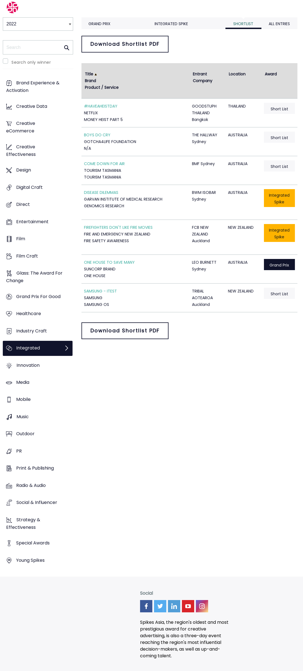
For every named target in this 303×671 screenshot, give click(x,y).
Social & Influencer (36, 502)
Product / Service (102, 87)
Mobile (23, 399)
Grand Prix (99, 24)
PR (19, 451)
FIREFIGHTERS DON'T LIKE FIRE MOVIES (118, 227)
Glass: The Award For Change (34, 277)
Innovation (28, 365)
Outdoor (25, 434)
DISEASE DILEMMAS (101, 192)
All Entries (279, 24)
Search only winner (31, 62)
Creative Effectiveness (21, 151)
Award (271, 74)
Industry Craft (31, 331)
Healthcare (28, 313)
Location (237, 74)
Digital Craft (29, 187)
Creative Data (31, 106)
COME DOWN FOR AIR (104, 163)
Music (22, 416)
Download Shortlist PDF (125, 44)
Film (20, 239)
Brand (90, 81)
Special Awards (33, 543)
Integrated (28, 348)
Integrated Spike (171, 24)
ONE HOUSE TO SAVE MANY (109, 262)
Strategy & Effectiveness (23, 523)
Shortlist (243, 24)
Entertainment (32, 221)
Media (22, 382)
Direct (23, 204)
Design (23, 170)
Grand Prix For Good (38, 296)
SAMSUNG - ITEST (100, 291)
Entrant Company (202, 77)
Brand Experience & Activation (32, 87)
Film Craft (27, 256)
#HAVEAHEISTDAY (100, 106)
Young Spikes (30, 560)
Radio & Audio (31, 485)
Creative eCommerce (20, 127)
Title (89, 74)
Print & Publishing (35, 468)
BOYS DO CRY (97, 135)
